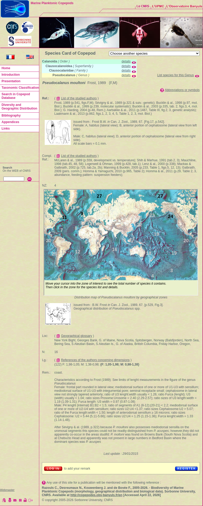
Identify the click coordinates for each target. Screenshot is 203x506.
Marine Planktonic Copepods (52, 3)
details (126, 61)
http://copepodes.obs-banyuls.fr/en (96, 495)
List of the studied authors (79, 98)
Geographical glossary (76, 336)
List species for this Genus (175, 75)
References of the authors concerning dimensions (95, 360)
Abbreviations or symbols (182, 90)
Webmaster (7, 489)
